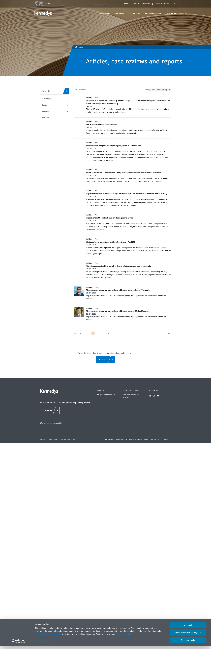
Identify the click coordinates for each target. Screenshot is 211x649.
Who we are (171, 13)
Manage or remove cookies (51, 423)
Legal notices (109, 439)
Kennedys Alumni (162, 4)
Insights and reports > (106, 395)
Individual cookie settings (188, 635)
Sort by (158, 90)
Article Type (55, 98)
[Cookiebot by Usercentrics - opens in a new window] (18, 644)
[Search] (174, 4)
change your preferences (49, 637)
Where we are (104, 13)
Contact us (167, 439)
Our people (119, 13)
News (126, 4)
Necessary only (188, 643)
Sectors (55, 105)
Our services (135, 13)
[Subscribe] (105, 359)
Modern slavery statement (139, 439)
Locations (55, 111)
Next (169, 333)
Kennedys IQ (148, 4)
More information (43, 644)
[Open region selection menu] (43, 4)
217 (155, 333)
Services (55, 118)
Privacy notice (122, 637)
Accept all (188, 628)
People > (100, 391)
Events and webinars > (131, 391)
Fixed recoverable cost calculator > (131, 396)
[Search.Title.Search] (67, 91)
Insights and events (153, 13)
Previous (77, 333)
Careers (136, 4)
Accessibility (155, 439)
